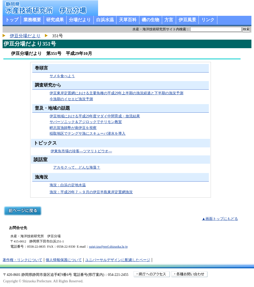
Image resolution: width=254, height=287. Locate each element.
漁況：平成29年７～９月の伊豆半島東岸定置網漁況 (91, 192)
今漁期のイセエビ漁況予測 (71, 99)
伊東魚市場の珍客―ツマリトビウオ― (81, 151)
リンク (208, 19)
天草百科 (128, 19)
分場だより (80, 19)
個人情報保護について (64, 260)
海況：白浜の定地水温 (68, 185)
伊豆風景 (187, 19)
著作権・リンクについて (22, 260)
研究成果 (55, 19)
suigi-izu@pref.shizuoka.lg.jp (108, 246)
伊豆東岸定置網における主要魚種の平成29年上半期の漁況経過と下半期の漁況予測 (116, 93)
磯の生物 (150, 19)
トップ (11, 19)
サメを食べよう (62, 76)
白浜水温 (105, 19)
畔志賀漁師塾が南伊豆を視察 (73, 128)
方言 (168, 19)
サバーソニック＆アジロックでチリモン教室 (86, 122)
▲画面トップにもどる (220, 219)
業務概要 (32, 19)
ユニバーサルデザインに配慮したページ (117, 260)
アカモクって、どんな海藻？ (76, 167)
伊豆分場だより (25, 35)
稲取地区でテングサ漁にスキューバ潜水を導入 (87, 133)
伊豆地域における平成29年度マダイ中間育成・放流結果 (95, 116)
